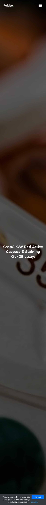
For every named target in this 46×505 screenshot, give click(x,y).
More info (34, 502)
